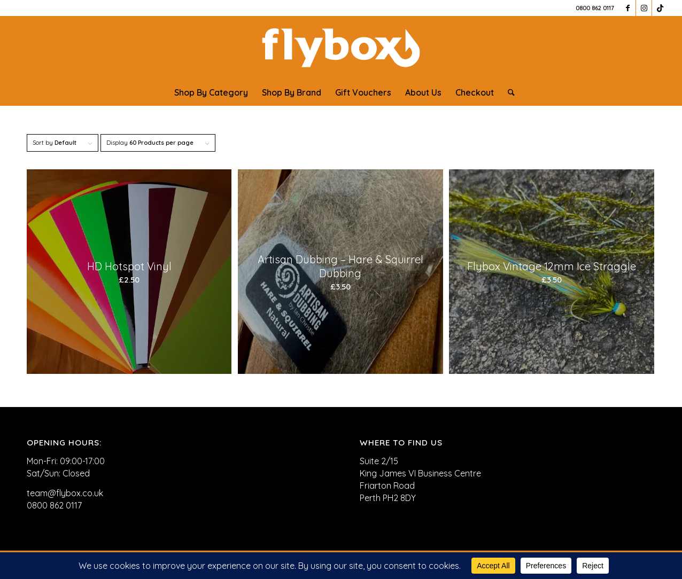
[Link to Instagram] (644, 8)
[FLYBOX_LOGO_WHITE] (341, 47)
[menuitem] (211, 92)
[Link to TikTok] (660, 8)
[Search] (508, 92)
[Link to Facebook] (628, 8)
